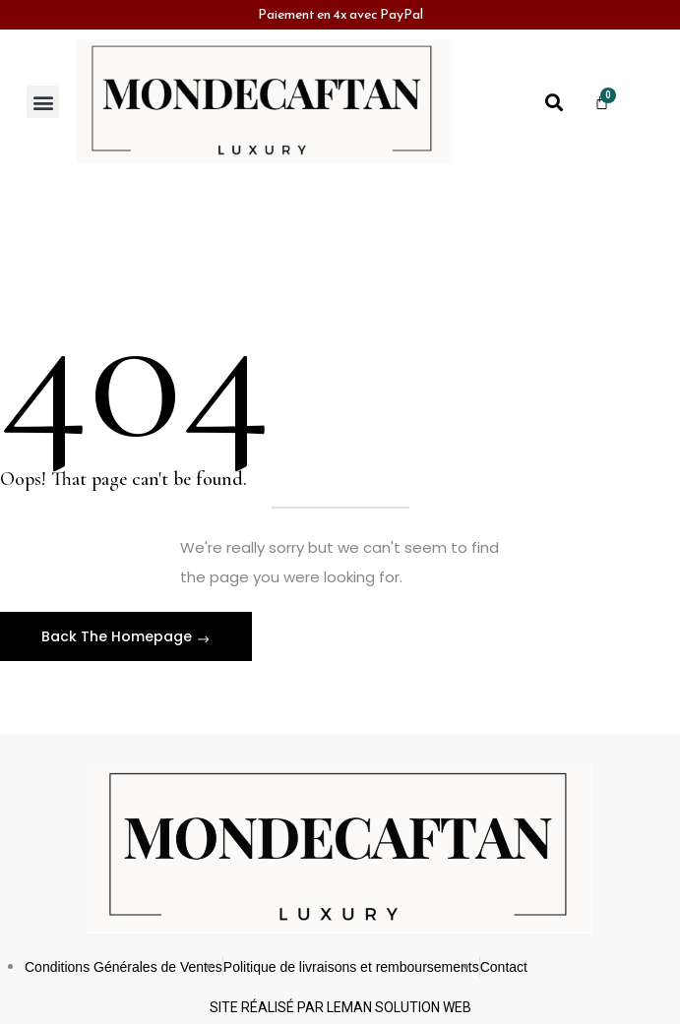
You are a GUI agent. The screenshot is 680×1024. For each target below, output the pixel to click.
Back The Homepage (118, 636)
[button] (43, 102)
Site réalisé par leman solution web (340, 1007)
